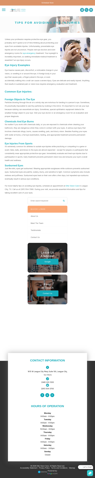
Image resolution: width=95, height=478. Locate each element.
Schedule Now (48, 3)
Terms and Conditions (59, 468)
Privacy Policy (44, 468)
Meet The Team (37, 223)
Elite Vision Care (72, 186)
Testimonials (36, 230)
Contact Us (35, 237)
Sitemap (72, 468)
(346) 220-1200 (47, 382)
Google (47, 262)
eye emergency (29, 53)
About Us (34, 216)
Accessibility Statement (28, 468)
